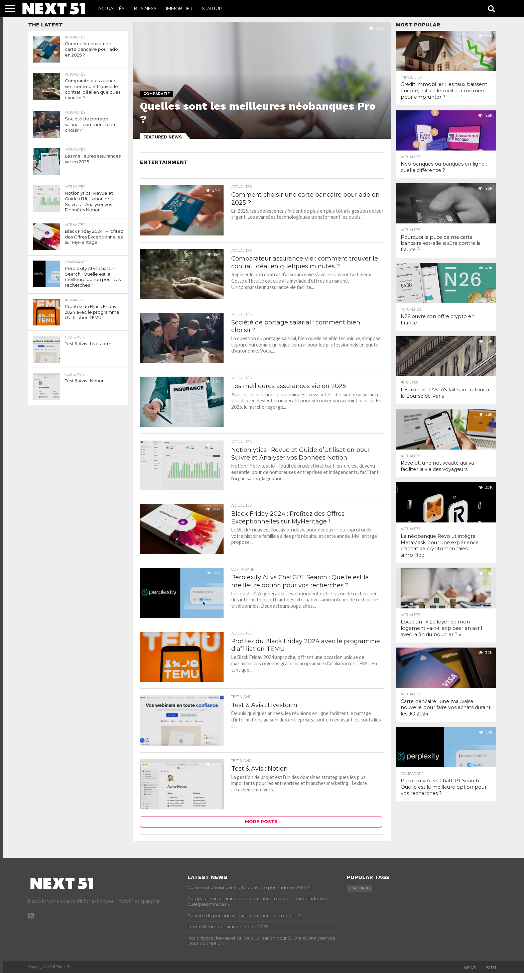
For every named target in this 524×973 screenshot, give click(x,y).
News (470, 967)
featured (359, 888)
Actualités (111, 8)
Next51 (489, 967)
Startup (212, 8)
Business (145, 8)
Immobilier (179, 8)
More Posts (261, 821)
